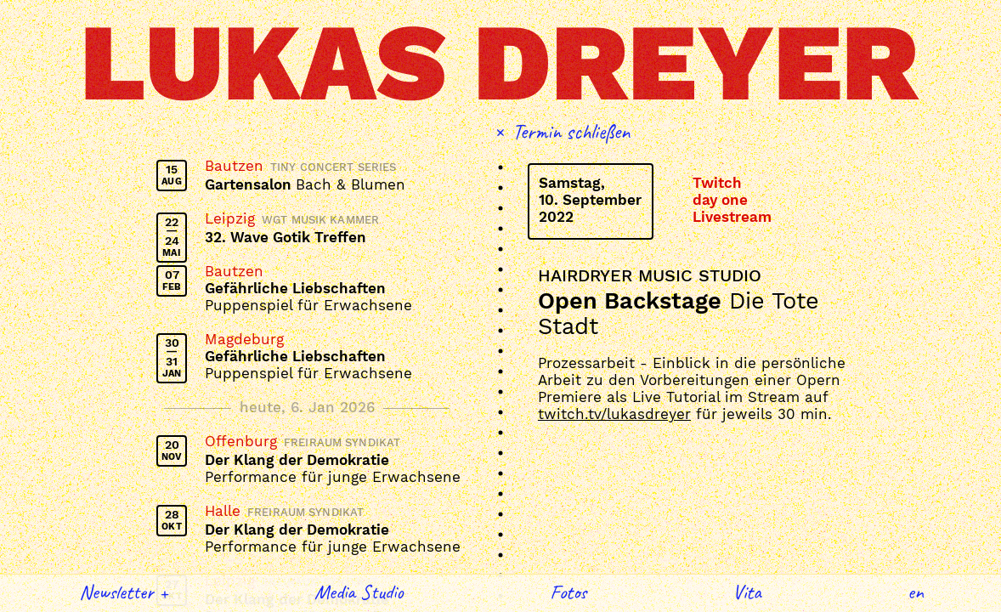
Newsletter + (124, 592)
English (916, 592)
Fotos (568, 592)
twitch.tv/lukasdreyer (614, 413)
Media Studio (358, 592)
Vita (746, 592)
